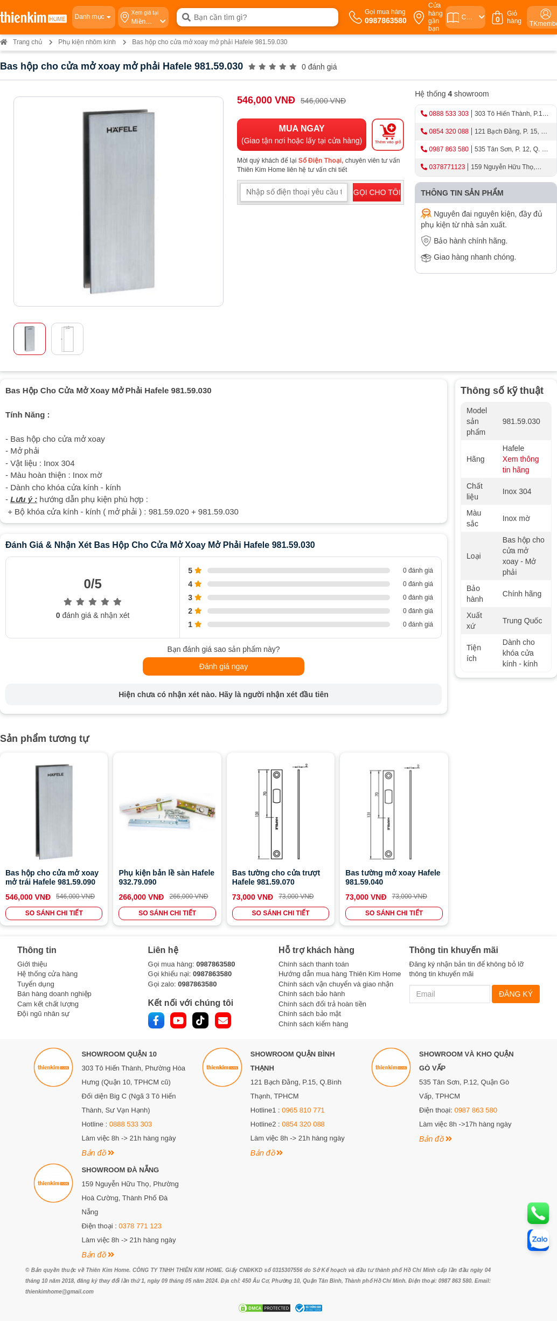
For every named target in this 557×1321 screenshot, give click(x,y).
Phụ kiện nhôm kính (87, 42)
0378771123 (447, 167)
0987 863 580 (449, 149)
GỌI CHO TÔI (377, 192)
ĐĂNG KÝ (516, 993)
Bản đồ (97, 1152)
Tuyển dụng (35, 983)
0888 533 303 (449, 113)
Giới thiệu (32, 963)
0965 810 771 (303, 1109)
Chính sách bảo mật (309, 1013)
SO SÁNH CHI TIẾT (53, 912)
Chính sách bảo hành (311, 993)
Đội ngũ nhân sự (43, 1013)
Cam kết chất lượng (48, 1003)
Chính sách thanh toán (313, 963)
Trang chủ (21, 42)
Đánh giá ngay (223, 666)
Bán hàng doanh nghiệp (54, 993)
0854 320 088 (449, 131)
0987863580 (215, 963)
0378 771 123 (140, 1225)
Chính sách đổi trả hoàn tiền (322, 1003)
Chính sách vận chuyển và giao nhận (335, 983)
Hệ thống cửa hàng (47, 973)
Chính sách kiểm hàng (313, 1023)
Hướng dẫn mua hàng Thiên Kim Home (339, 973)
